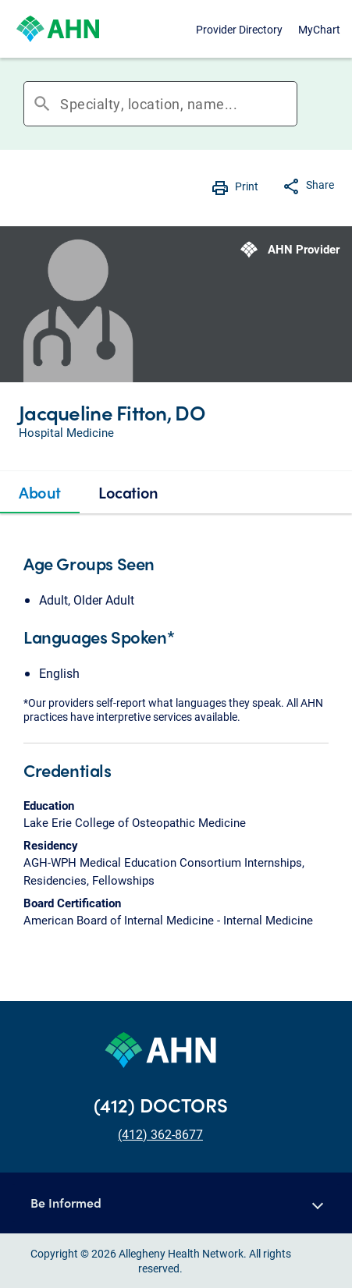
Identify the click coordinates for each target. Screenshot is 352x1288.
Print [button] (246, 186)
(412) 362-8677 (160, 1134)
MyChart (319, 29)
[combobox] (178, 104)
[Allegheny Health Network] (58, 29)
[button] (176, 1203)
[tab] (40, 492)
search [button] (42, 104)
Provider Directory (239, 29)
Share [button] (320, 184)
